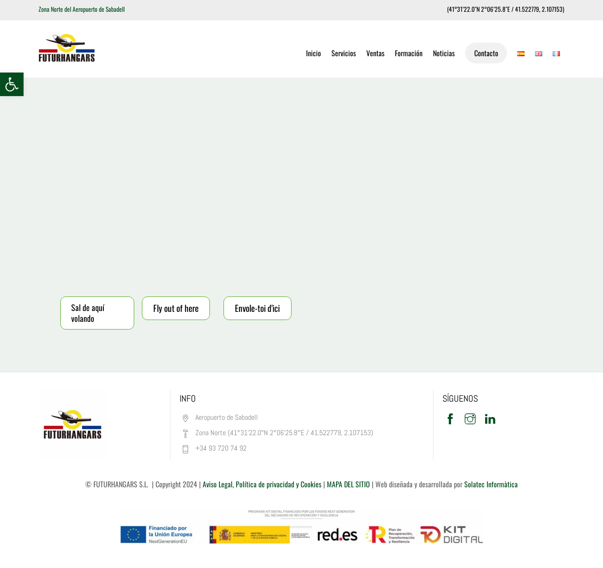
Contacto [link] (486, 53)
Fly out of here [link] (176, 308)
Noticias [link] (444, 53)
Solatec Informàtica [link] (491, 484)
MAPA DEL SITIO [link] (347, 484)
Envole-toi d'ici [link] (257, 308)
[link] (12, 84)
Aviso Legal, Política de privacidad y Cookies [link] (262, 484)
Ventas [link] (375, 53)
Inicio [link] (313, 53)
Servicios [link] (343, 53)
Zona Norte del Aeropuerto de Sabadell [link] (82, 9)
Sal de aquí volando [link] (87, 312)
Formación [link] (409, 53)
